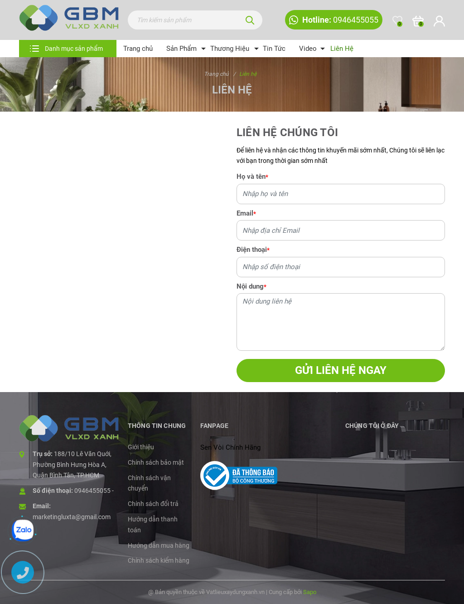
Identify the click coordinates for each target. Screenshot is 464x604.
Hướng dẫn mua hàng (158, 545)
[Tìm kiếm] (250, 19)
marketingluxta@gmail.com (72, 517)
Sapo (309, 592)
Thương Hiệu (229, 48)
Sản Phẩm (181, 48)
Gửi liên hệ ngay (341, 370)
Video (308, 48)
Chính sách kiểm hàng (158, 560)
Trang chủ (138, 48)
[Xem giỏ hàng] (418, 21)
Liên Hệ (341, 48)
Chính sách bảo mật (156, 462)
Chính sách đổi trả (153, 503)
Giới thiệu (141, 447)
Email (246, 213)
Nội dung (251, 286)
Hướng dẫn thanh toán (153, 525)
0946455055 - (94, 490)
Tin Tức (274, 48)
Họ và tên (252, 176)
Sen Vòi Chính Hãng (230, 447)
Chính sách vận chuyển (149, 483)
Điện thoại (253, 250)
